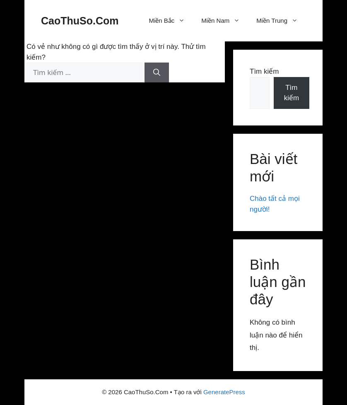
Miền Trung (281, 20)
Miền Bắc (171, 20)
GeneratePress (224, 391)
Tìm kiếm (264, 71)
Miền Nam (224, 20)
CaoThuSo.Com (80, 21)
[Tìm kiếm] (157, 72)
